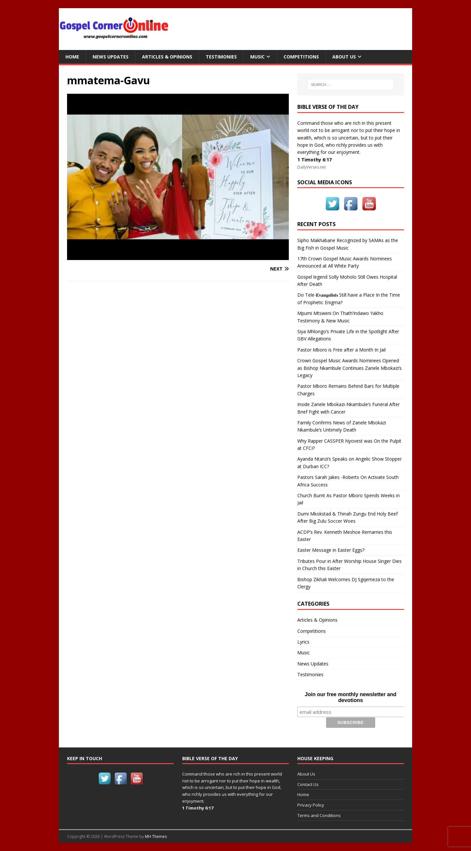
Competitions (301, 57)
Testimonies (221, 57)
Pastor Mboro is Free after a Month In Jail (341, 350)
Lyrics (303, 642)
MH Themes (156, 836)
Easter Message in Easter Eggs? (330, 550)
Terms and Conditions (319, 815)
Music (257, 57)
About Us (344, 57)
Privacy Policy (310, 805)
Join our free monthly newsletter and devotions (350, 697)
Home (72, 57)
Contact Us (308, 784)
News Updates (111, 57)
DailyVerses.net (311, 167)
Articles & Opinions (167, 57)
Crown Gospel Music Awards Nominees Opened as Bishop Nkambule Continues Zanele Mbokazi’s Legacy (349, 367)
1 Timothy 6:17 (314, 159)
